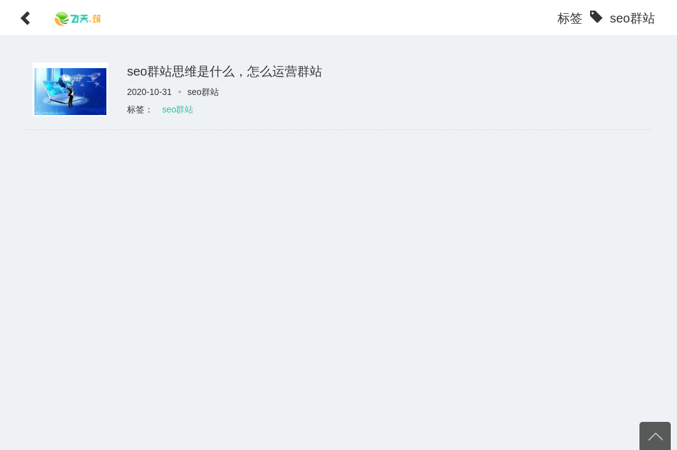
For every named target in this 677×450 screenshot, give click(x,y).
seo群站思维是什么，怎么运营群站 (224, 71)
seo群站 (178, 109)
